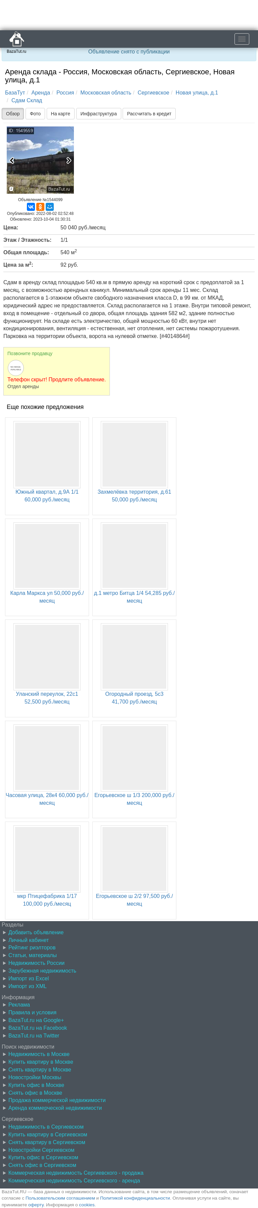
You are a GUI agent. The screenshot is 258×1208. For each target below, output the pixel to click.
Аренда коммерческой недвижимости (55, 1108)
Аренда (41, 93)
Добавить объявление (35, 932)
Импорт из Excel (28, 978)
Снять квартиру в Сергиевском (46, 1142)
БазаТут (15, 93)
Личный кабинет (28, 940)
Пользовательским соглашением (60, 1198)
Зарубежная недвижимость (42, 971)
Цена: (10, 227)
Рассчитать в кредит (149, 113)
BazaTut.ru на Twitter (33, 1036)
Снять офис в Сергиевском (42, 1165)
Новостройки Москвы (34, 1077)
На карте (61, 113)
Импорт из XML (27, 986)
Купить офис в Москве (36, 1085)
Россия (65, 93)
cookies (86, 1204)
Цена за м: (18, 264)
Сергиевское (153, 93)
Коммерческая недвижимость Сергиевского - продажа (75, 1173)
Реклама (19, 1005)
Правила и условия (32, 1012)
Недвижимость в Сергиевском (46, 1127)
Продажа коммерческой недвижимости (56, 1100)
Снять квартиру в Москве (39, 1069)
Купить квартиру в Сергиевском (47, 1134)
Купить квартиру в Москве (40, 1062)
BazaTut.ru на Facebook (37, 1028)
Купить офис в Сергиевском (43, 1157)
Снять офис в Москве (35, 1093)
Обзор (12, 113)
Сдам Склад (26, 100)
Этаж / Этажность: (27, 240)
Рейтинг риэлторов (32, 947)
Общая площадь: (26, 252)
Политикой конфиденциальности (135, 1198)
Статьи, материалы (32, 955)
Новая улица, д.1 (197, 93)
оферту (35, 1204)
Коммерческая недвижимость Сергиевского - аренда (74, 1180)
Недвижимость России (36, 963)
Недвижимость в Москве (39, 1054)
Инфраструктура (99, 113)
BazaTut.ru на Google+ (36, 1020)
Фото (35, 113)
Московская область (105, 93)
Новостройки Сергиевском (41, 1150)
